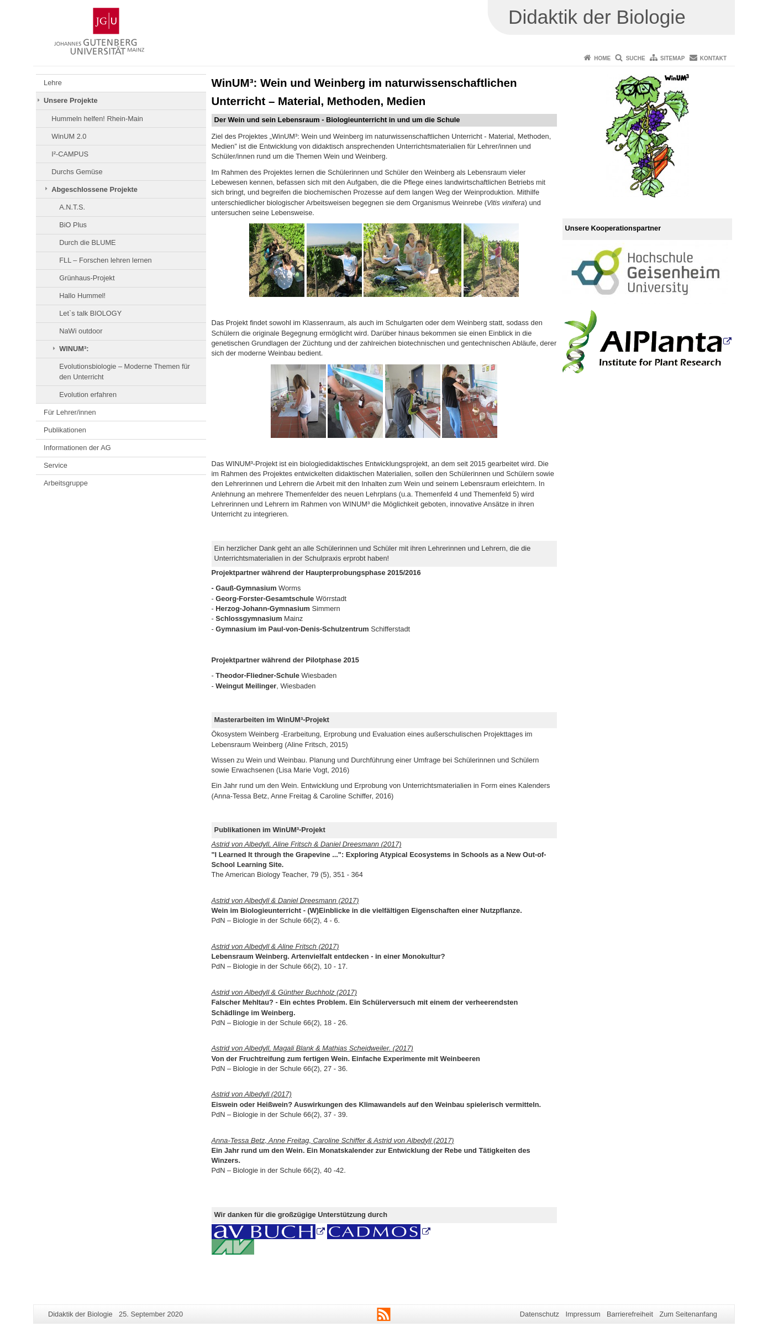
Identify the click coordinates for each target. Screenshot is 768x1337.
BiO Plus (73, 225)
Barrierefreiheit (630, 1314)
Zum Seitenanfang (688, 1314)
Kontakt (713, 58)
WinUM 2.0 (68, 136)
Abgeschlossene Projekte (94, 189)
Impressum (582, 1314)
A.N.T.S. (72, 207)
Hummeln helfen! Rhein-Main (97, 118)
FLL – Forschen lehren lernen (105, 260)
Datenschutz (539, 1314)
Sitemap (672, 58)
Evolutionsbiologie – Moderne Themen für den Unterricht (124, 371)
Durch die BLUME (87, 242)
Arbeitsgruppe (66, 483)
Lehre (53, 83)
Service (55, 465)
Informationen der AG (77, 447)
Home (602, 58)
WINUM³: (73, 348)
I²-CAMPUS (69, 154)
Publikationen (65, 430)
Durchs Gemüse (76, 172)
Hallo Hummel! (82, 295)
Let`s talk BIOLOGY (90, 313)
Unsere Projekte (70, 100)
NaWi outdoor (80, 331)
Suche (635, 58)
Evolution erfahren (88, 394)
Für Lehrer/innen (70, 412)
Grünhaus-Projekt (86, 278)
